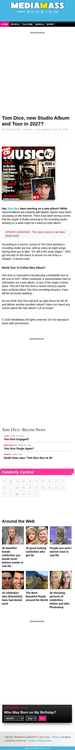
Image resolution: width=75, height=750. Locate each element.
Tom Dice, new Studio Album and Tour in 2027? (35, 121)
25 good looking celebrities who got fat (36, 552)
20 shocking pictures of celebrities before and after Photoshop (60, 600)
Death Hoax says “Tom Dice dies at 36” (28, 457)
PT (50, 11)
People (15, 24)
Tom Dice (13, 208)
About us (56, 737)
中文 (56, 11)
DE (42, 11)
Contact (32, 740)
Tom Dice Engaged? (16, 439)
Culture (27, 24)
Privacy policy (44, 740)
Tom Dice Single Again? (19, 448)
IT (46, 11)
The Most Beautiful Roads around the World (37, 596)
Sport (50, 24)
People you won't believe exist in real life (61, 552)
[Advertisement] (37, 72)
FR (32, 11)
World (39, 24)
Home (4, 24)
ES (37, 11)
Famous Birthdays (16, 708)
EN (28, 11)
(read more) (12, 235)
